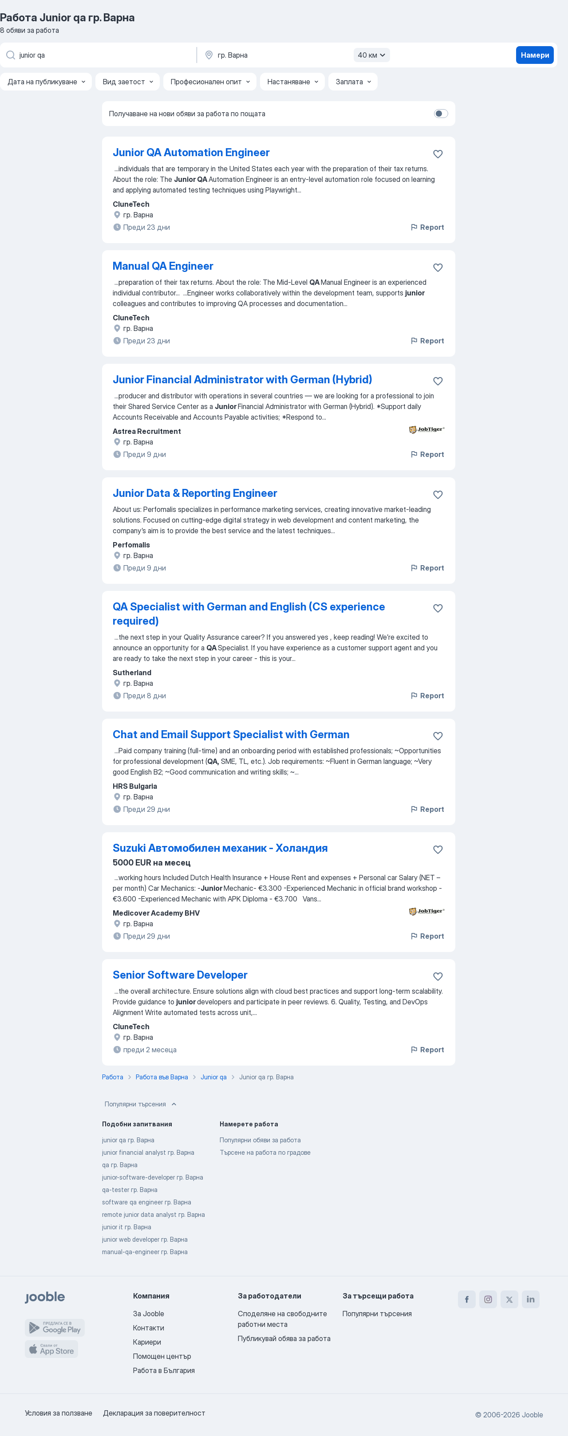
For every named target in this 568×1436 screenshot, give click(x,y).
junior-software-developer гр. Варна (152, 1177)
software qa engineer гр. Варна (146, 1202)
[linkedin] (531, 1299)
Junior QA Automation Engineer (191, 152)
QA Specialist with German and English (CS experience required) (249, 613)
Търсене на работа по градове (265, 1152)
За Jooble (148, 1313)
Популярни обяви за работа (260, 1140)
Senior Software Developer (180, 974)
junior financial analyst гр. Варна (148, 1152)
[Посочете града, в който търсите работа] (296, 55)
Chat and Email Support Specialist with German (231, 734)
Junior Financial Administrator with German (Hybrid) (242, 379)
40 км (373, 55)
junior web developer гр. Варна (145, 1239)
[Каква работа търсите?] (97, 55)
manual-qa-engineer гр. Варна (145, 1251)
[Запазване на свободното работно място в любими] (438, 154)
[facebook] (467, 1299)
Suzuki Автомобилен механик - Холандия (220, 848)
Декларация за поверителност (154, 1412)
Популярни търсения (141, 1104)
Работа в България (164, 1370)
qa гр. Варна (120, 1164)
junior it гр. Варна (126, 1227)
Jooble (532, 1414)
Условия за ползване (58, 1412)
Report (427, 227)
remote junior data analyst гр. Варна (153, 1214)
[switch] (441, 113)
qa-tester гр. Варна (130, 1189)
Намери (535, 55)
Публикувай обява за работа (284, 1338)
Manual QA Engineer (163, 266)
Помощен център (162, 1356)
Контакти (148, 1327)
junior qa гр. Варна (128, 1140)
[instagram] (488, 1299)
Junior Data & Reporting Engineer (195, 493)
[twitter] (509, 1299)
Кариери (147, 1342)
